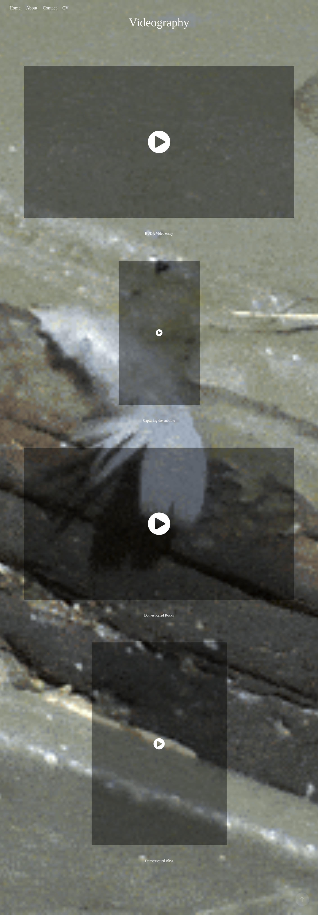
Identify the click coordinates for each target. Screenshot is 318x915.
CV (65, 7)
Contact (50, 7)
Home (14, 7)
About (31, 7)
